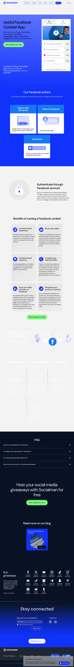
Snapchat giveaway (59, 582)
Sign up (58, 3)
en (67, 3)
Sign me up (36, 628)
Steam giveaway (35, 582)
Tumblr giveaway (43, 591)
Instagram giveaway (52, 574)
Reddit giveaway (35, 591)
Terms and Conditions (9, 656)
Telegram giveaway (51, 582)
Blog (45, 3)
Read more (42, 547)
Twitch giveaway (67, 574)
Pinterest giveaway (67, 582)
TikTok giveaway (59, 574)
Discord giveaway (28, 582)
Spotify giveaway (28, 591)
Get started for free (13, 44)
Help (40, 3)
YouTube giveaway (43, 574)
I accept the (26, 624)
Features (26, 3)
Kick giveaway (43, 582)
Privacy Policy (29, 624)
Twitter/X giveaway (35, 574)
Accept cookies (65, 663)
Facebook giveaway (28, 574)
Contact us (37, 641)
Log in (51, 3)
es (70, 3)
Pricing (34, 3)
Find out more (52, 663)
